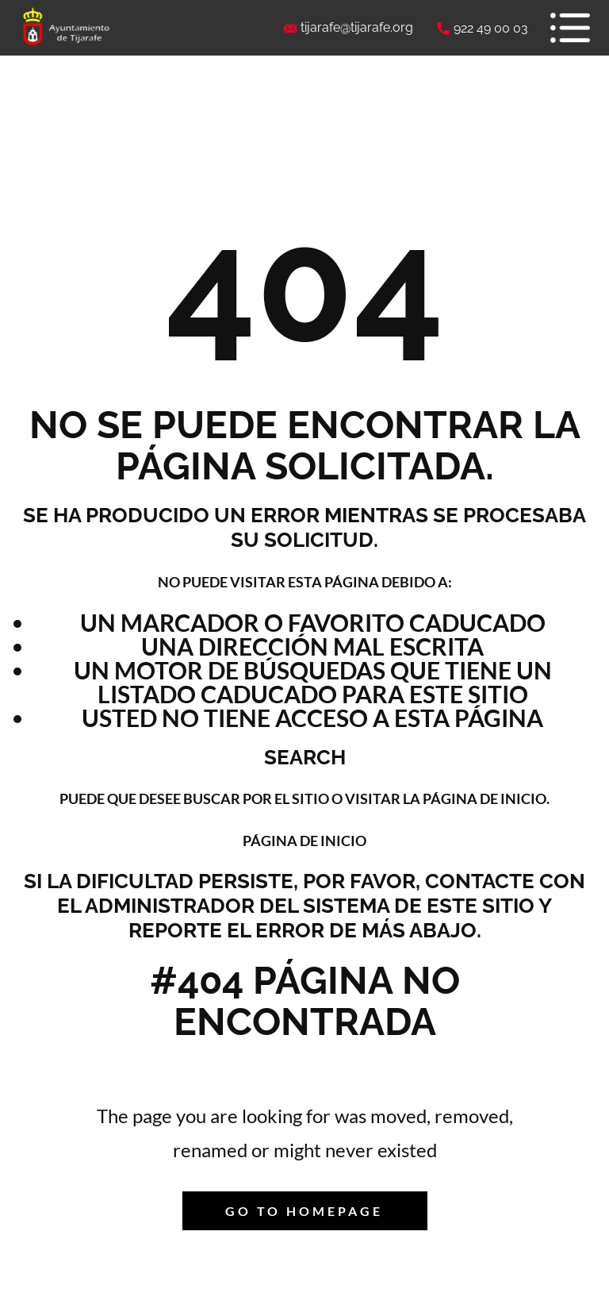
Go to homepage (304, 1210)
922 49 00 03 (482, 29)
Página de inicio (304, 840)
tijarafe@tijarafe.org (348, 28)
